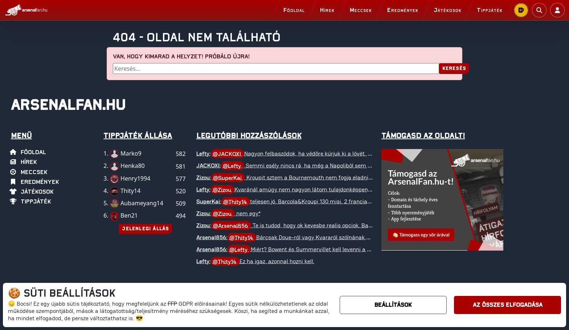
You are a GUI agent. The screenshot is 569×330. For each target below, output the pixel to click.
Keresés (454, 68)
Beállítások (393, 305)
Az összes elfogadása (508, 305)
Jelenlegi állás (145, 229)
